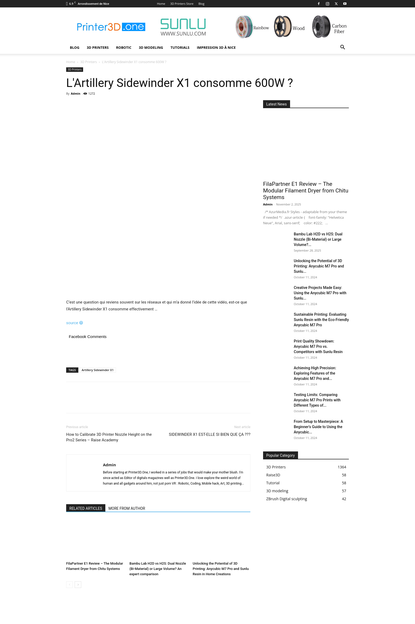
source (74, 322)
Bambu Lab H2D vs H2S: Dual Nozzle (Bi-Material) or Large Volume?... (318, 239)
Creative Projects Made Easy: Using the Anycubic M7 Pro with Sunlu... (320, 292)
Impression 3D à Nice (216, 47)
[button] (342, 47)
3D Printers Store (181, 4)
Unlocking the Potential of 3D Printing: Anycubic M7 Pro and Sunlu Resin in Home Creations (221, 568)
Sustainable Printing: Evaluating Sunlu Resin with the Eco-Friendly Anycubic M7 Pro (321, 319)
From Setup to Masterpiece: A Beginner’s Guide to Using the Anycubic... (318, 426)
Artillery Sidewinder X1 (98, 370)
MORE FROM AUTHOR (127, 508)
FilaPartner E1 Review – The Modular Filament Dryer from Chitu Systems (305, 190)
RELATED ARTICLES (85, 508)
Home (161, 4)
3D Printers (98, 47)
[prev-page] (69, 584)
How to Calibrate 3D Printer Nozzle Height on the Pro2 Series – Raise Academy (109, 437)
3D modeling (151, 47)
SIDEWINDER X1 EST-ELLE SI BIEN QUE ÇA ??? (209, 434)
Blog (201, 4)
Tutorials (180, 47)
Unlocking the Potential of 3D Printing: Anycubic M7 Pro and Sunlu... (319, 266)
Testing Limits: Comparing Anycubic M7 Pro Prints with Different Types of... (317, 400)
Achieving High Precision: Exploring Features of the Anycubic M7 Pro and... (315, 373)
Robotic (123, 47)
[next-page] (78, 584)
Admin (75, 93)
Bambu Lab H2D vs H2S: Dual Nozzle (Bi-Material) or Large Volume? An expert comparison (157, 568)
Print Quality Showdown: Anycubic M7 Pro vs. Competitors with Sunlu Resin (318, 346)
